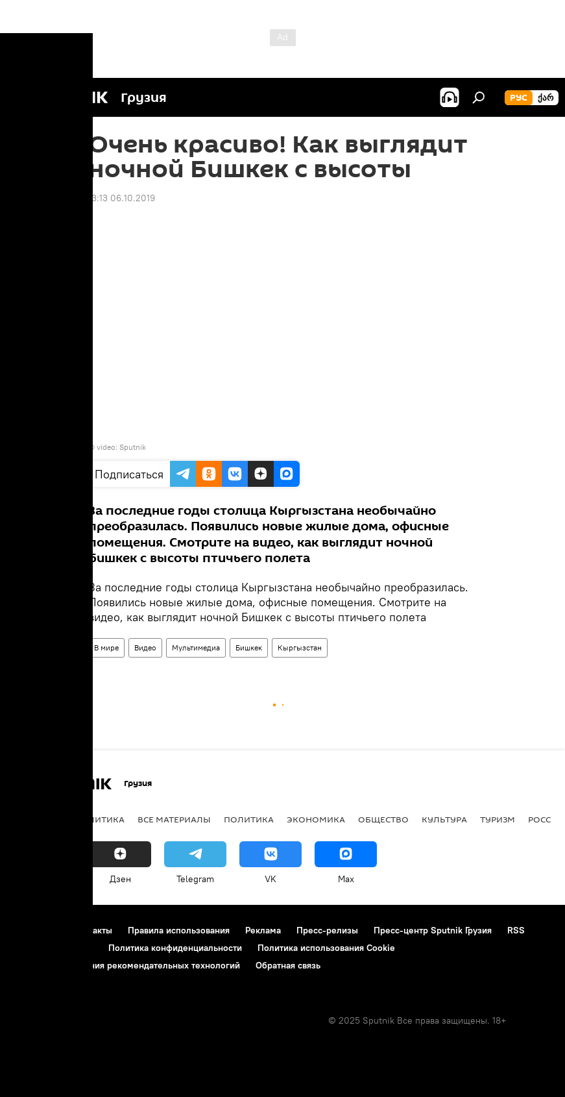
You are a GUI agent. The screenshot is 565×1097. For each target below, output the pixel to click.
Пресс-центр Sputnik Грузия (433, 930)
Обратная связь (288, 965)
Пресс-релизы (327, 930)
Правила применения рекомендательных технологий (127, 965)
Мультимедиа (196, 647)
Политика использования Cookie (326, 948)
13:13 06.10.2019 (121, 198)
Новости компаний (53, 948)
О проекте (35, 930)
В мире (106, 647)
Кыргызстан (300, 647)
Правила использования (179, 930)
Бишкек (248, 647)
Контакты (92, 930)
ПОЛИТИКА (249, 819)
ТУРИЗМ (497, 819)
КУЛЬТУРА (444, 819)
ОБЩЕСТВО (383, 819)
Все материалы (174, 819)
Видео (145, 647)
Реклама (263, 930)
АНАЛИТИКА (97, 819)
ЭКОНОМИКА (316, 819)
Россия (545, 819)
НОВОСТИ (35, 819)
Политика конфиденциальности (175, 948)
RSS (516, 930)
